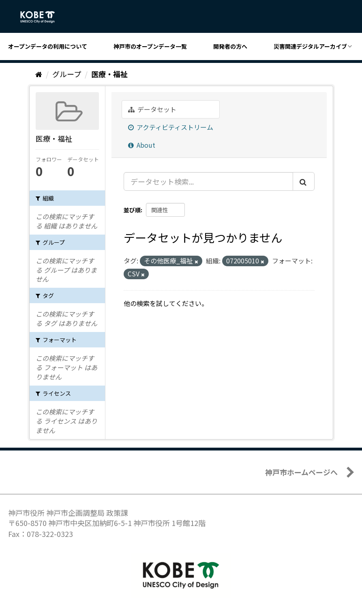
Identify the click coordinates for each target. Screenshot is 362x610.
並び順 (132, 210)
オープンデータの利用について (47, 46)
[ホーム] (38, 74)
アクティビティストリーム (170, 127)
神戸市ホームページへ (301, 472)
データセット (152, 109)
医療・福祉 (109, 74)
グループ (66, 74)
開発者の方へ (230, 46)
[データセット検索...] (208, 181)
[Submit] (304, 181)
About (141, 145)
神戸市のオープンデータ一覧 (150, 46)
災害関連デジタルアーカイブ (310, 46)
